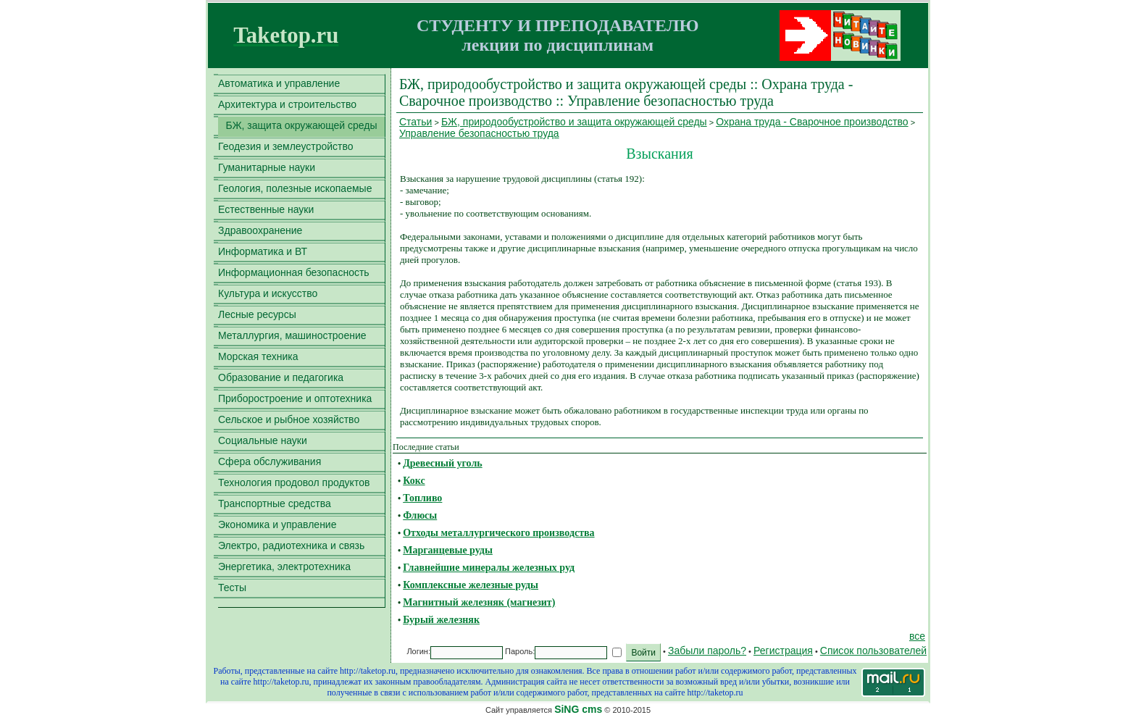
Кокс (414, 480)
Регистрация (783, 650)
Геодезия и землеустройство (286, 146)
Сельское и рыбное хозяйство (288, 419)
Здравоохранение (260, 230)
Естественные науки (266, 209)
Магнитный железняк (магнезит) (479, 602)
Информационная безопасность (293, 272)
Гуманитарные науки (266, 167)
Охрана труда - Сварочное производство (812, 121)
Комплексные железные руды (470, 585)
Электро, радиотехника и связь (291, 545)
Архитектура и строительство (287, 104)
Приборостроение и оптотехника (295, 398)
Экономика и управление (277, 524)
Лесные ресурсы (257, 314)
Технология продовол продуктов (293, 482)
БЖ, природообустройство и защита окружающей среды (574, 121)
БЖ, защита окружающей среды (301, 125)
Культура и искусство (267, 293)
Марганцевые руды (448, 550)
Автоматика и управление (279, 83)
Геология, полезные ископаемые (295, 188)
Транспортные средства (274, 503)
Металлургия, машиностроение (292, 335)
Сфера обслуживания (269, 461)
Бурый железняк (441, 619)
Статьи (415, 121)
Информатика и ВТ (262, 251)
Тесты (232, 587)
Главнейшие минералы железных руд (489, 567)
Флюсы (420, 515)
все (917, 636)
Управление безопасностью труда (479, 133)
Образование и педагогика (280, 377)
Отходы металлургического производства (498, 532)
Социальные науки (262, 440)
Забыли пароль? (707, 650)
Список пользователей (873, 650)
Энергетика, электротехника (284, 566)
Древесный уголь (442, 463)
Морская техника (258, 356)
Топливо (422, 498)
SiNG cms (578, 709)
